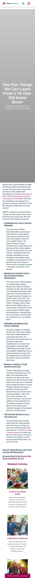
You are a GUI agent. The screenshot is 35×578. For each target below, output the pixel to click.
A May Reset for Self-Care (17, 538)
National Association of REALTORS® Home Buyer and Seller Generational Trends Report (17, 196)
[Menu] (29, 3)
